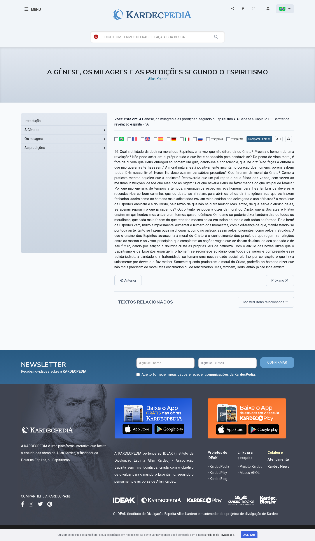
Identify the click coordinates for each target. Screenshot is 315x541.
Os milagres (33, 139)
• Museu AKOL (249, 473)
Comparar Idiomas (259, 139)
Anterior (128, 280)
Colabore (275, 452)
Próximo (280, 280)
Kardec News (278, 466)
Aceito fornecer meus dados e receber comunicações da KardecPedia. (199, 374)
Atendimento (278, 459)
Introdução (32, 121)
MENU (32, 9)
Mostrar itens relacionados (266, 302)
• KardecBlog (217, 479)
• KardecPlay (217, 473)
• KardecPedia (218, 466)
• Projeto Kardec (250, 466)
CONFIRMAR (277, 362)
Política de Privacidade (220, 534)
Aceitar (249, 534)
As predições (34, 148)
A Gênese (31, 130)
